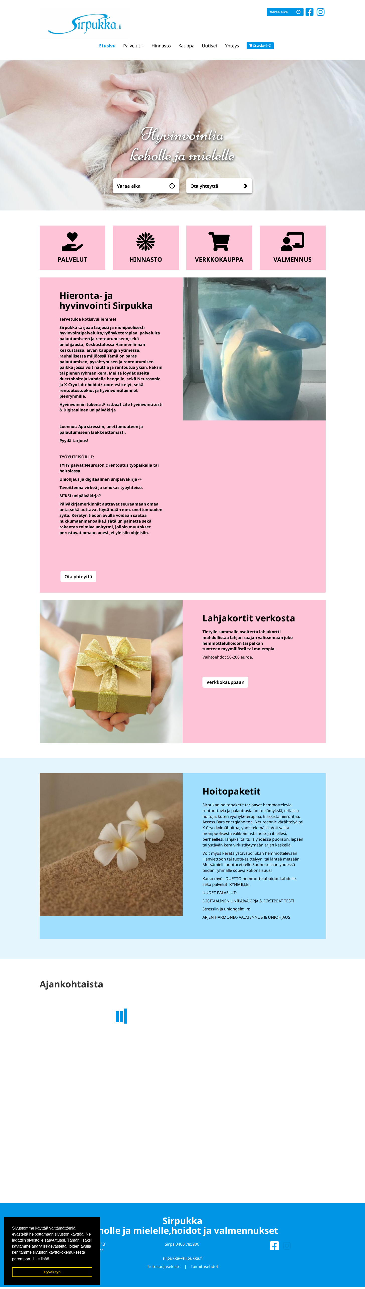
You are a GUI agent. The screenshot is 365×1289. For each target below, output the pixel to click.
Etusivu (107, 46)
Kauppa (186, 46)
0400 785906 (187, 1245)
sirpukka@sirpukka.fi (183, 1259)
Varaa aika (285, 12)
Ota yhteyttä (204, 186)
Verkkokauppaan (225, 682)
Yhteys (232, 46)
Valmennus (292, 259)
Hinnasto (161, 46)
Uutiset (209, 46)
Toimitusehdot (204, 1267)
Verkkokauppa (219, 259)
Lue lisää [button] (41, 1259)
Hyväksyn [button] (52, 1272)
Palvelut (133, 46)
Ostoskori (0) (260, 45)
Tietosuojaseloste (163, 1267)
